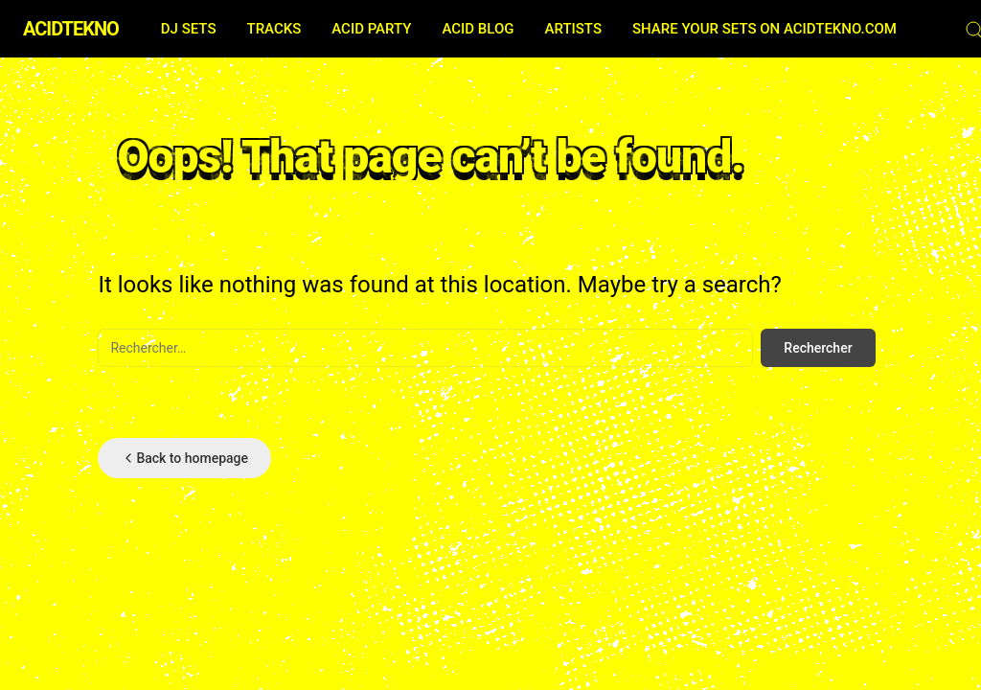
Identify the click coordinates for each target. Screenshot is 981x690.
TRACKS (273, 28)
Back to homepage (184, 458)
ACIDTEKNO (71, 28)
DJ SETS (189, 28)
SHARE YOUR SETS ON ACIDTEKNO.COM (764, 28)
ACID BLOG (477, 28)
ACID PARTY (371, 28)
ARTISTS (573, 28)
